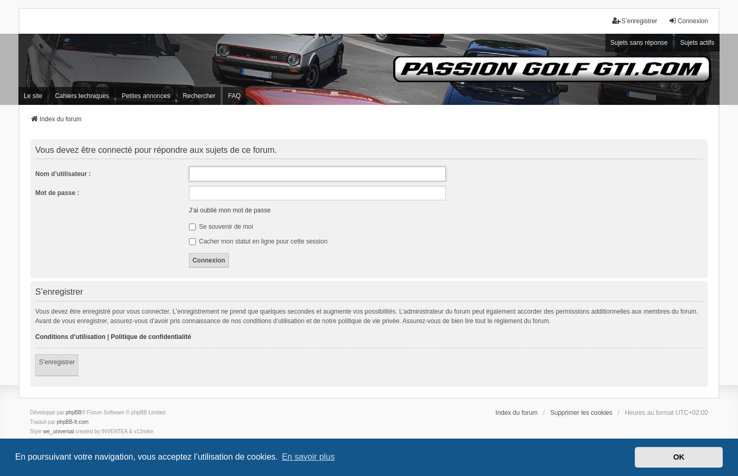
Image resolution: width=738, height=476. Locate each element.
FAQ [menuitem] (234, 96)
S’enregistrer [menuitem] (634, 21)
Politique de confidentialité (151, 337)
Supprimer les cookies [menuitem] (581, 412)
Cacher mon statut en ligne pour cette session (258, 241)
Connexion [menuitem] (688, 21)
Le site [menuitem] (33, 96)
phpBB (74, 412)
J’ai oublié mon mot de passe (230, 210)
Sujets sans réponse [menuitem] (639, 42)
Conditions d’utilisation (70, 337)
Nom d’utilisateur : (63, 174)
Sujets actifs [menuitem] (697, 42)
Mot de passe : (57, 193)
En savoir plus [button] (308, 456)
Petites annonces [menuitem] (146, 96)
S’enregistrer (57, 362)
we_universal (58, 431)
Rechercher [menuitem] (199, 96)
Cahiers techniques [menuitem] (82, 96)
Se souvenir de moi (221, 226)
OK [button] (679, 457)
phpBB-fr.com (73, 422)
